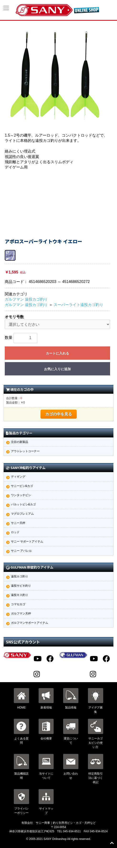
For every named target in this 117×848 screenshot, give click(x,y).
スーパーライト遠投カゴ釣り (78, 305)
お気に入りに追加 (57, 369)
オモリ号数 (14, 317)
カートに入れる (57, 353)
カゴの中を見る (58, 414)
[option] (55, 75)
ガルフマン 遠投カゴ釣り (26, 299)
